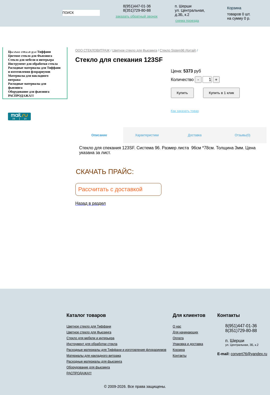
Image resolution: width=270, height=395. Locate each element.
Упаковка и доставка (185, 38)
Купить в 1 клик (221, 93)
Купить (182, 93)
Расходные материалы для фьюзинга (27, 86)
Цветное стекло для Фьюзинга (134, 50)
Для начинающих (108, 38)
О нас (75, 38)
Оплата (144, 38)
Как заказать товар (185, 111)
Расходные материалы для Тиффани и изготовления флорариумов (34, 70)
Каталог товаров (32, 38)
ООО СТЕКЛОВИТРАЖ (92, 50)
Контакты (24, 51)
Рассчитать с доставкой (110, 189)
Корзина (226, 38)
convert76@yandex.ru (249, 354)
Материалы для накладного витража (28, 78)
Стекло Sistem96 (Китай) (178, 50)
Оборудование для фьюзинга (29, 92)
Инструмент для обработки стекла (33, 64)
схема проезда (187, 21)
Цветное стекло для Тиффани (89, 326)
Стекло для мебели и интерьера (31, 60)
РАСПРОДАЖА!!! (21, 95)
